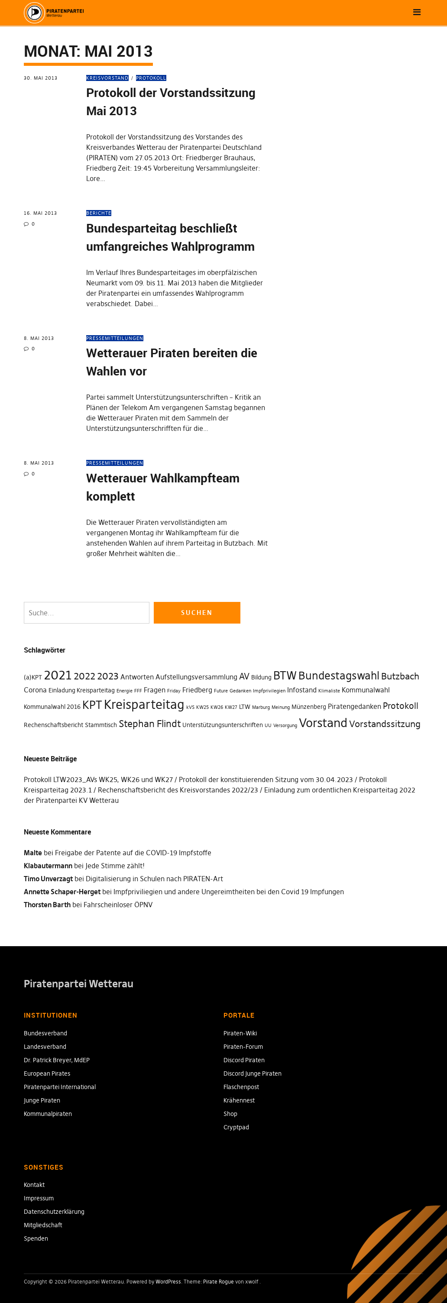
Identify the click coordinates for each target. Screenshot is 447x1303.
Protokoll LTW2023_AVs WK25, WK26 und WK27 (98, 779)
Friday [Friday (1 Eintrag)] (174, 691)
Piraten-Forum (243, 1047)
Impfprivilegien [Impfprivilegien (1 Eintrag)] (269, 691)
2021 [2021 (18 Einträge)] (58, 675)
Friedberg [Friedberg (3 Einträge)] (197, 689)
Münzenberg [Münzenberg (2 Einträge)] (309, 707)
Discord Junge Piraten (253, 1073)
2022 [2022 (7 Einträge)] (84, 676)
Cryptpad (236, 1127)
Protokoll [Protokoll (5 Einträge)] (400, 706)
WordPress (168, 1281)
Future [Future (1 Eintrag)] (221, 691)
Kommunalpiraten (48, 1114)
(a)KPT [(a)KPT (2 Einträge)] (33, 677)
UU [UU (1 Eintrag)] (268, 725)
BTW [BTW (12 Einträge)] (285, 675)
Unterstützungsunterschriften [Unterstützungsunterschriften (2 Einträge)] (222, 725)
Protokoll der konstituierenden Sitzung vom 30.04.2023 (266, 779)
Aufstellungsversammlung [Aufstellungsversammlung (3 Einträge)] (196, 677)
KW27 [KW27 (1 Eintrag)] (231, 707)
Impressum (39, 1198)
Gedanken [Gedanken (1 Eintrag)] (240, 691)
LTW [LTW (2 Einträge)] (244, 707)
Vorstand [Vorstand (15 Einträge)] (323, 722)
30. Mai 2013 (41, 78)
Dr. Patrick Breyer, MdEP (57, 1060)
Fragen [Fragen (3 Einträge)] (154, 689)
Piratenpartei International (60, 1087)
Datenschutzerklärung (54, 1212)
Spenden (36, 1238)
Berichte (98, 213)
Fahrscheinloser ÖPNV (118, 904)
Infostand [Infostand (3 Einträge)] (302, 689)
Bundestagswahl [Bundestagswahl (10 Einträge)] (338, 675)
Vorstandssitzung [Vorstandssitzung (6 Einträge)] (385, 724)
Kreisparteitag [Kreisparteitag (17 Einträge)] (144, 704)
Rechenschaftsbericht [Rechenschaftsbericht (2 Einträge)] (53, 725)
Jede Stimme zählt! (115, 865)
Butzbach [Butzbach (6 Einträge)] (400, 676)
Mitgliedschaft (43, 1225)
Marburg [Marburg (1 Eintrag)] (261, 707)
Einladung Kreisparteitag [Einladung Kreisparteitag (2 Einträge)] (82, 690)
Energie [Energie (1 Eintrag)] (125, 691)
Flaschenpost (241, 1087)
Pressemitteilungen (114, 338)
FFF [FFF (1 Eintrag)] (138, 691)
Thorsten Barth (47, 904)
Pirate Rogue (218, 1281)
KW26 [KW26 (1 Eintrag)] (217, 707)
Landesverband (45, 1047)
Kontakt (34, 1185)
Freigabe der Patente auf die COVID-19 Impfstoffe (133, 852)
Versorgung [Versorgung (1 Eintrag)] (285, 725)
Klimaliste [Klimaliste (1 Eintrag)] (329, 691)
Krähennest (239, 1100)
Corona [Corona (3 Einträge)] (35, 689)
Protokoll (151, 78)
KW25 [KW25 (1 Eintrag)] (202, 707)
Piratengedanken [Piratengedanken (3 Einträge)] (354, 706)
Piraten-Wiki (240, 1033)
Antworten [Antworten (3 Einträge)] (137, 677)
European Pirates (47, 1073)
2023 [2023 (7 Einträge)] (108, 676)
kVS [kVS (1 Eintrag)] (190, 707)
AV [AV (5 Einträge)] (244, 676)
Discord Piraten (244, 1060)
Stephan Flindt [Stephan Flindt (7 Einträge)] (150, 724)
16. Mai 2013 (40, 213)
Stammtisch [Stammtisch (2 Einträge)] (101, 725)
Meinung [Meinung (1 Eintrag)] (281, 707)
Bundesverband (45, 1033)
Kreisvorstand (107, 78)
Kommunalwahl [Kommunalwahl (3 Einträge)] (366, 689)
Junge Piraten (42, 1100)
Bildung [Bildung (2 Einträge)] (261, 677)
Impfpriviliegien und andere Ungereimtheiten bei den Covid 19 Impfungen (228, 891)
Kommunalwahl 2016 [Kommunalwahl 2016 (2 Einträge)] (52, 707)
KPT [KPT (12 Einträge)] (92, 705)
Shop (230, 1114)
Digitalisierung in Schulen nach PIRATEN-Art (154, 878)
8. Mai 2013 (39, 338)
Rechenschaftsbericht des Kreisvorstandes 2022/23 (178, 790)
